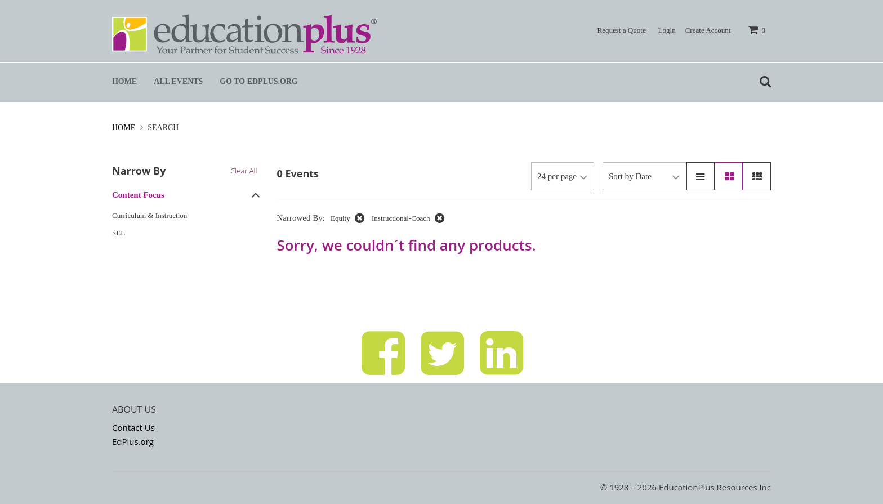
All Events (178, 81)
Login (667, 30)
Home (124, 81)
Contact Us (133, 427)
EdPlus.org (133, 441)
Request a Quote (621, 30)
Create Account (708, 30)
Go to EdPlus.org (259, 81)
